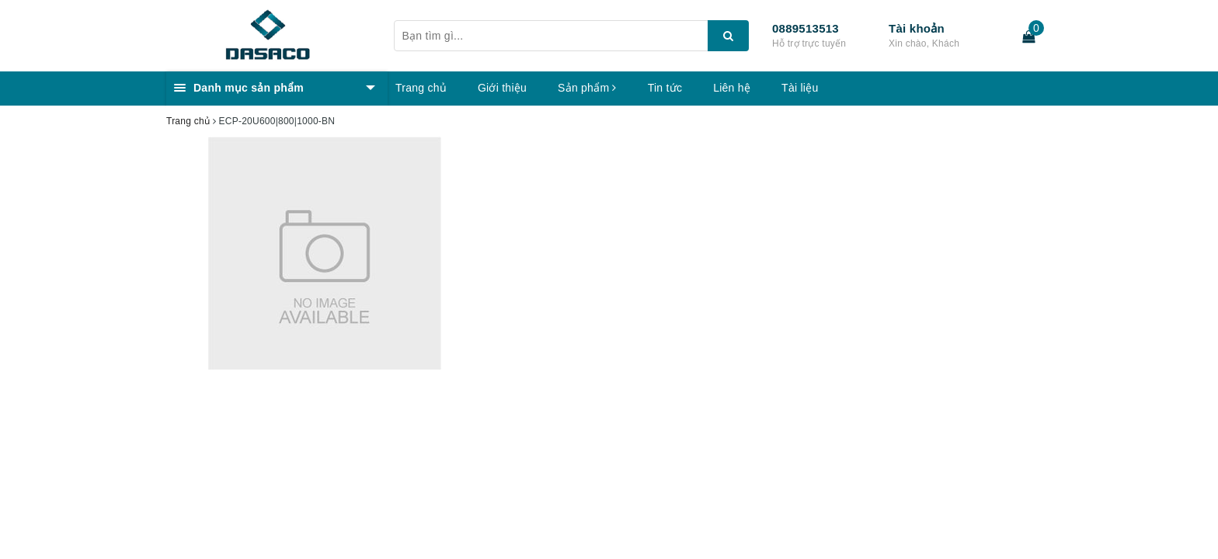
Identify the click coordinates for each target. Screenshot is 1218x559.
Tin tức (665, 88)
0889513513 (805, 28)
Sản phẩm (587, 88)
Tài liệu (799, 88)
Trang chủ (421, 88)
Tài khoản (917, 28)
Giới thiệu (502, 88)
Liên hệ (731, 88)
